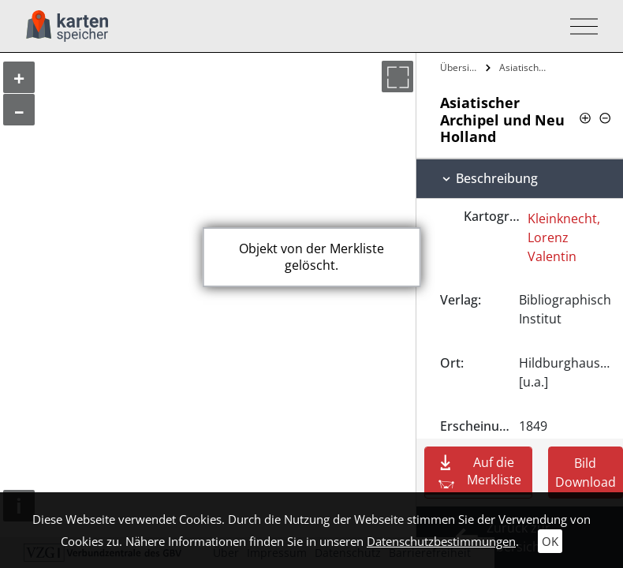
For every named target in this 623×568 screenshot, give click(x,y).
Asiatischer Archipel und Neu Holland (524, 67)
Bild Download (585, 472)
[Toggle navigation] (579, 26)
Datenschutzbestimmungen (441, 541)
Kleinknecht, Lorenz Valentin (564, 237)
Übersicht (461, 67)
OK (550, 541)
